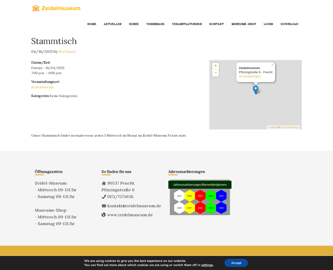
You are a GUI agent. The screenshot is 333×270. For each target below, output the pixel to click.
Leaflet (272, 127)
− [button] (215, 73)
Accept (236, 263)
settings (207, 265)
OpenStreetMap (289, 127)
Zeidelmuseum (42, 87)
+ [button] (215, 66)
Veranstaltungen (250, 76)
